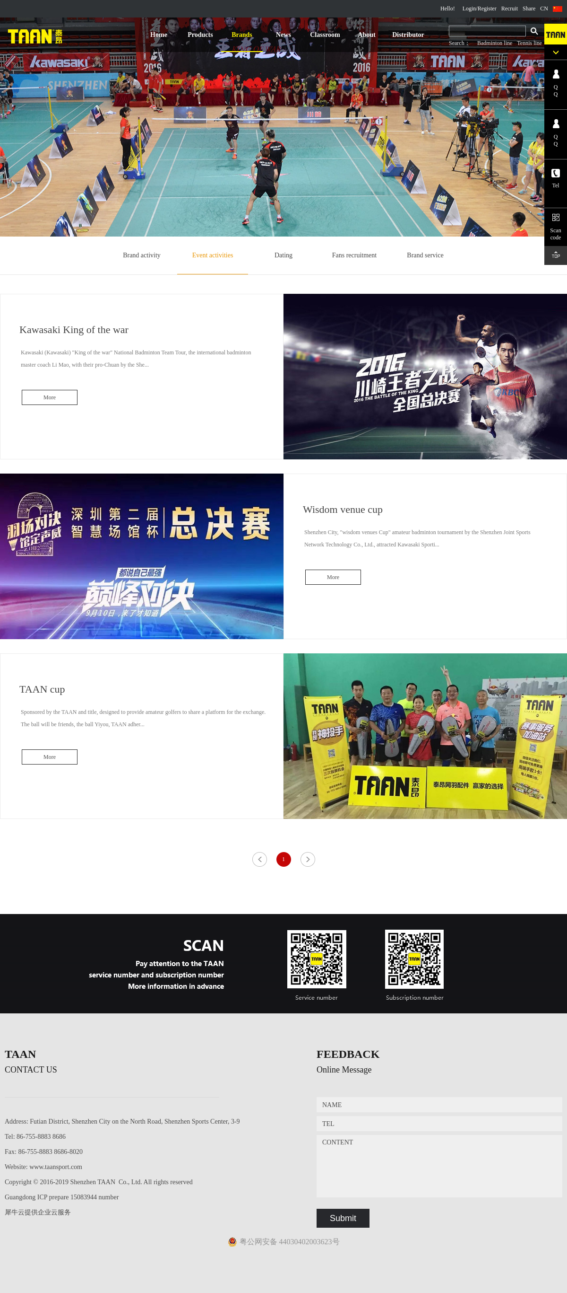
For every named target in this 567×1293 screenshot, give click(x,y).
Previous (259, 859)
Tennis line (529, 43)
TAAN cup (42, 689)
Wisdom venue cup (343, 509)
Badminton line (494, 43)
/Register (486, 8)
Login (469, 8)
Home (158, 34)
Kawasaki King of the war (74, 329)
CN (544, 8)
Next (307, 859)
